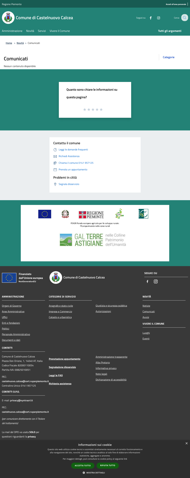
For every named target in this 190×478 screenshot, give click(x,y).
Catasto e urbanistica (60, 317)
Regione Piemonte (12, 4)
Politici (5, 328)
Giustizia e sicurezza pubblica (111, 305)
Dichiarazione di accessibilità (111, 379)
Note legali (101, 374)
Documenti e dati (11, 340)
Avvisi (146, 317)
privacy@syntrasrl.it (21, 400)
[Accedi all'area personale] (176, 4)
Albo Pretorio (103, 362)
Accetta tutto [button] (83, 465)
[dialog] (95, 459)
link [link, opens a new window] (125, 459)
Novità (20, 43)
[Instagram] (156, 17)
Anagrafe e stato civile (61, 306)
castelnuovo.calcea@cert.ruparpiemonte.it (25, 381)
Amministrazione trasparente (111, 357)
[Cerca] (184, 17)
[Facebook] (148, 17)
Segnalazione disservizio (62, 367)
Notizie (146, 306)
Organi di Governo (11, 306)
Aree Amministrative (13, 311)
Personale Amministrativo (16, 334)
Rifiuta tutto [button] (107, 465)
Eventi (146, 338)
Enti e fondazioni (11, 323)
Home (9, 43)
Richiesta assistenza (60, 383)
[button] (95, 472)
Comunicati (149, 311)
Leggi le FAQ (56, 375)
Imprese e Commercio (60, 311)
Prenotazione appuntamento (64, 359)
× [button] (186, 443)
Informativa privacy (106, 368)
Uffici (4, 317)
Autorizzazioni (103, 311)
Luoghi (146, 333)
